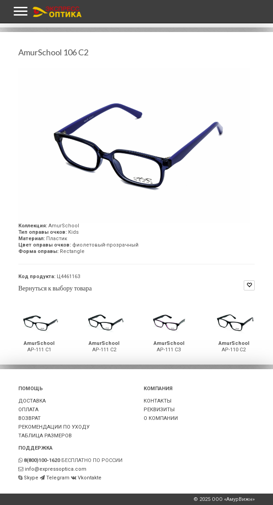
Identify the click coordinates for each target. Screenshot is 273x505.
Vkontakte (90, 478)
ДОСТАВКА (32, 401)
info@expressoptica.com (55, 469)
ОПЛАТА (28, 410)
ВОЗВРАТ (29, 418)
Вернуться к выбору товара (55, 288)
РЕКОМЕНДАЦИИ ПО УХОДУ (54, 427)
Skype (31, 478)
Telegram (58, 478)
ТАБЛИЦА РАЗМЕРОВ (45, 436)
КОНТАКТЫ (157, 401)
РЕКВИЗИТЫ (159, 410)
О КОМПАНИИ (161, 418)
